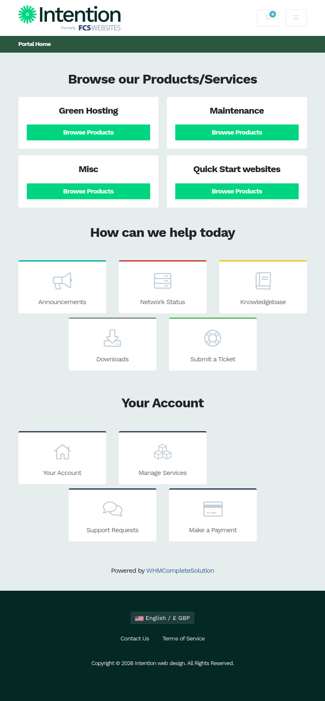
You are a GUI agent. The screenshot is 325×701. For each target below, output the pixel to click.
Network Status (163, 288)
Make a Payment (213, 516)
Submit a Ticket (213, 345)
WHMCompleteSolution (180, 570)
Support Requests (112, 516)
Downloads (112, 345)
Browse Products (88, 132)
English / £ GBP (162, 618)
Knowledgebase (263, 288)
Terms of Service (183, 638)
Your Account (62, 459)
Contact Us (134, 638)
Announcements (62, 288)
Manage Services (163, 459)
